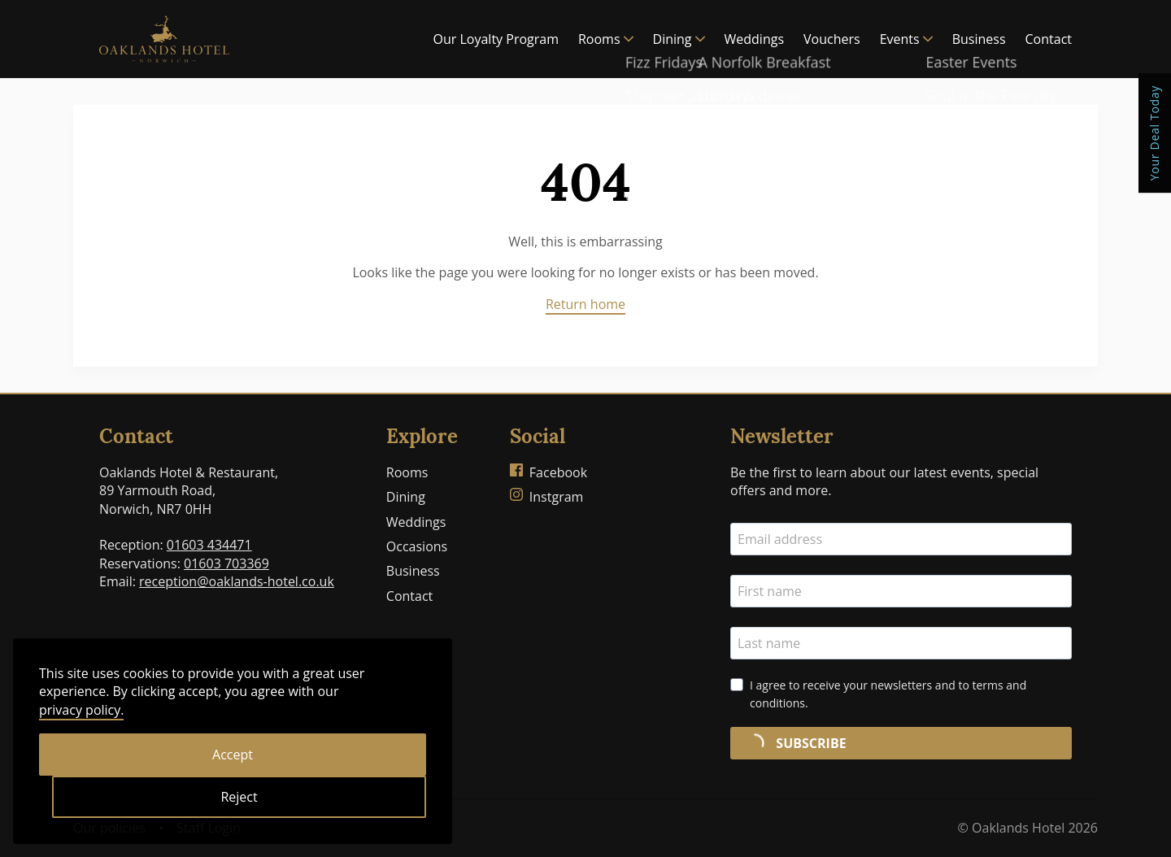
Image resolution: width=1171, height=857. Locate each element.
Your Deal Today (1154, 133)
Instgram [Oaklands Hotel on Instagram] (547, 497)
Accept (232, 754)
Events (906, 39)
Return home (585, 304)
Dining (679, 39)
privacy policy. (81, 710)
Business (979, 39)
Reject (238, 797)
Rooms (605, 39)
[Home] (164, 39)
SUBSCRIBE (794, 743)
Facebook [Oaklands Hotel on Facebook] (548, 472)
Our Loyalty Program (496, 39)
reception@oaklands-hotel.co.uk (236, 581)
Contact (1048, 39)
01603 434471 (209, 545)
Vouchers (831, 39)
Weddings (755, 39)
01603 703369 (226, 563)
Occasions (416, 546)
